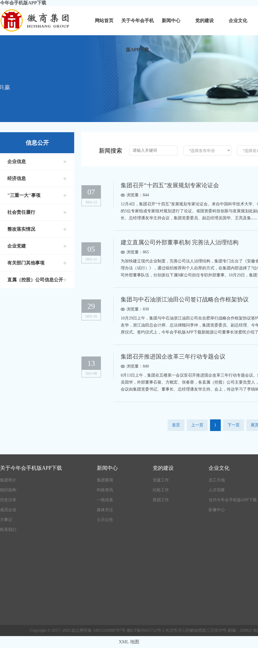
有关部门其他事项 (26, 262)
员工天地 (217, 480)
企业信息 (16, 161)
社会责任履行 (21, 212)
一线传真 (105, 500)
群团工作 (161, 500)
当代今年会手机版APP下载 (233, 500)
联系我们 (8, 529)
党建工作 (161, 480)
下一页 (233, 425)
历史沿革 (8, 500)
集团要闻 (105, 480)
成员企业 (8, 510)
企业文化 (238, 20)
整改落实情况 (21, 229)
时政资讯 (105, 490)
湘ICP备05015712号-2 (146, 630)
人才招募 (217, 490)
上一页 (197, 425)
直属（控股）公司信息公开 (35, 279)
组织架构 (8, 490)
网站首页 (104, 20)
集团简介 (8, 480)
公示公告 (105, 520)
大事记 (6, 520)
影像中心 (217, 510)
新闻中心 (171, 20)
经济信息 (16, 178)
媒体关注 (105, 510)
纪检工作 (161, 490)
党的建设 (204, 20)
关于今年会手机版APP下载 (137, 26)
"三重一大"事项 (23, 195)
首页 (176, 425)
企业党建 (16, 245)
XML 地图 (129, 641)
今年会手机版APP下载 (23, 2)
